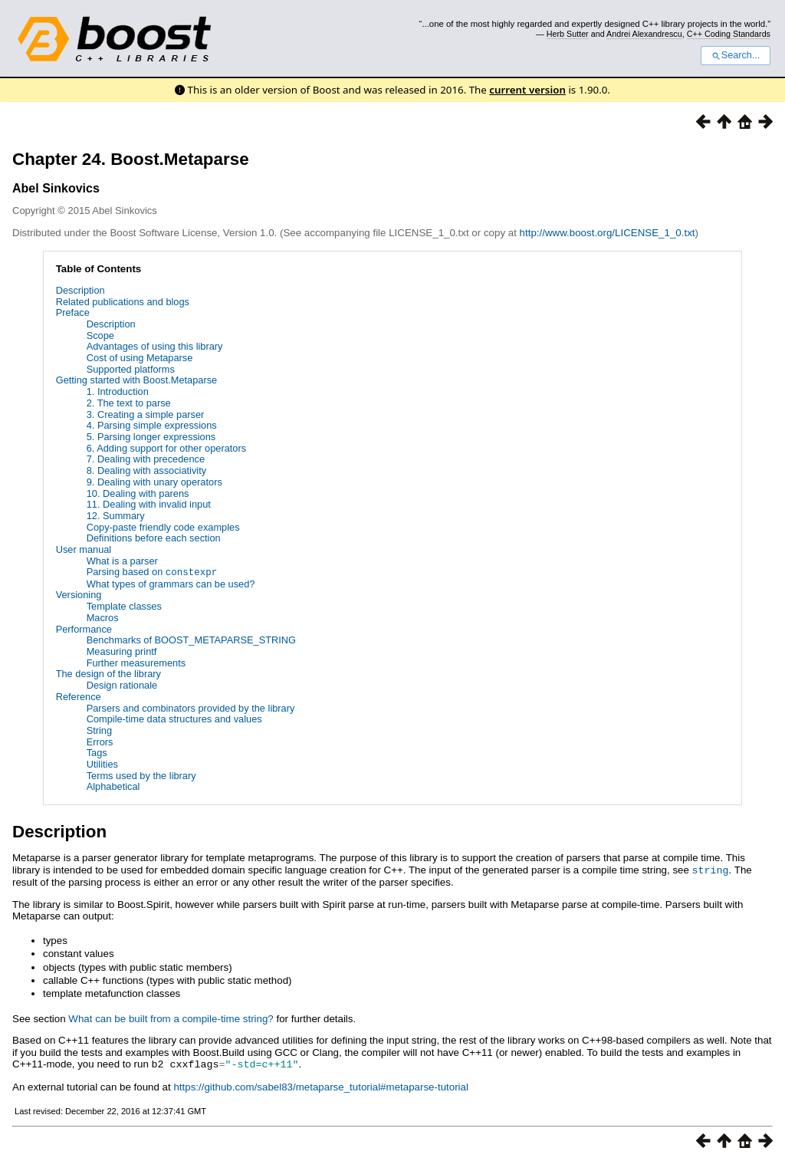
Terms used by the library (141, 775)
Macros (103, 617)
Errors (100, 741)
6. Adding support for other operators (166, 448)
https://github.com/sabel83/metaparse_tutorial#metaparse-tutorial (320, 1084)
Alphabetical (113, 786)
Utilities (102, 763)
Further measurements (136, 662)
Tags (97, 752)
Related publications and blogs (122, 302)
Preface (73, 312)
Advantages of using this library (155, 346)
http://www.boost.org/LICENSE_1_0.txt (607, 232)
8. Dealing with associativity (146, 470)
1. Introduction (118, 391)
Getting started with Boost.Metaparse (137, 380)
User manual (84, 549)
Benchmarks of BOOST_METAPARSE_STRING (191, 640)
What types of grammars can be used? (171, 583)
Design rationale (122, 684)
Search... (735, 55)
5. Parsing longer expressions (151, 436)
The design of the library (108, 673)
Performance (84, 628)
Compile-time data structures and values (174, 719)
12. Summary (116, 515)
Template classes (124, 606)
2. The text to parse (129, 403)
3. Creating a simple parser (146, 414)
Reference (78, 696)
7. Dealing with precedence (146, 459)
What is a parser (122, 561)
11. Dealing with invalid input (149, 504)
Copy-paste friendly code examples (163, 527)
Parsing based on (152, 571)
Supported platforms (131, 369)
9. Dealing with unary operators (154, 482)
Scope (100, 335)
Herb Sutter (568, 33)
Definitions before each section (154, 538)
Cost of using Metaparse (140, 357)
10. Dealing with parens (138, 493)
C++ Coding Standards (728, 33)
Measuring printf (122, 650)
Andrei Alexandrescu (644, 33)
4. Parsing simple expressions (152, 425)
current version (527, 90)
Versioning (79, 594)
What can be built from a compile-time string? (170, 1017)
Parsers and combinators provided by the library (191, 707)
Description (80, 290)
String (99, 729)
